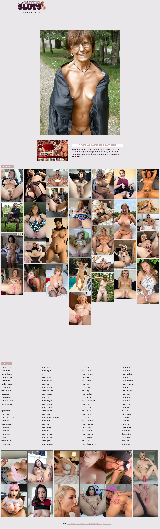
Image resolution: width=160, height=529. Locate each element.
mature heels (85, 367)
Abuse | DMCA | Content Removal (78, 524)
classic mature (6, 387)
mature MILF (85, 404)
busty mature (5, 380)
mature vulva (125, 401)
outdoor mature (126, 424)
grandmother (5, 411)
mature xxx (125, 411)
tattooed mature (126, 437)
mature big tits (46, 371)
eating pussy (5, 394)
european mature (7, 401)
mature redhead (86, 431)
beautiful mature (7, 374)
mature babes (6, 441)
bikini (43, 374)
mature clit (45, 397)
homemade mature (7, 417)
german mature (6, 404)
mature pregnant (87, 424)
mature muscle (86, 411)
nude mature (125, 417)
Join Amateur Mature (97, 145)
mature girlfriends (47, 434)
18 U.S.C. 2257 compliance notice (100, 524)
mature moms (86, 407)
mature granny (46, 441)
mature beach (46, 367)
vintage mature (126, 441)
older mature (125, 421)
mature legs (85, 391)
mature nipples (86, 414)
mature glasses (46, 437)
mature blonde (46, 377)
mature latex (85, 384)
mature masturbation (88, 401)
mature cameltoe (47, 391)
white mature (125, 444)
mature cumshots (47, 411)
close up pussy (6, 391)
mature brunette (46, 387)
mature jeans (85, 377)
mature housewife (87, 371)
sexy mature (125, 431)
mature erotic (45, 421)
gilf (2, 407)
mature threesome (127, 384)
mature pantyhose (87, 421)
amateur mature (6, 367)
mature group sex (47, 444)
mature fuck (45, 431)
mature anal (5, 434)
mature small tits (126, 374)
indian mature (6, 424)
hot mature (5, 421)
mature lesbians (86, 394)
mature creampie (47, 407)
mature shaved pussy (88, 444)
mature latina (85, 387)
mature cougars (46, 401)
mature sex (85, 441)
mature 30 (5, 427)
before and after (6, 377)
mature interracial (87, 374)
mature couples (46, 404)
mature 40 (5, 431)
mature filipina (46, 427)
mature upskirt (126, 394)
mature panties (86, 417)
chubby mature (6, 384)
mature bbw (5, 444)
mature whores (126, 404)
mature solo (125, 377)
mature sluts (125, 371)
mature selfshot (86, 437)
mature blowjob (46, 380)
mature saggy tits (87, 434)
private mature (126, 427)
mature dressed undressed (50, 417)
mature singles (126, 367)
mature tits (125, 387)
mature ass (5, 437)
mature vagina (126, 397)
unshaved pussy (126, 391)
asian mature (5, 371)
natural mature (126, 414)
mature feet (45, 424)
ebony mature (6, 397)
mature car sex (46, 394)
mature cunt (45, 414)
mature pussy (86, 427)
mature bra (45, 384)
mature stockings (127, 380)
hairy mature (5, 414)
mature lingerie (86, 397)
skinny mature (126, 434)
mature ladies (86, 380)
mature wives (125, 407)
